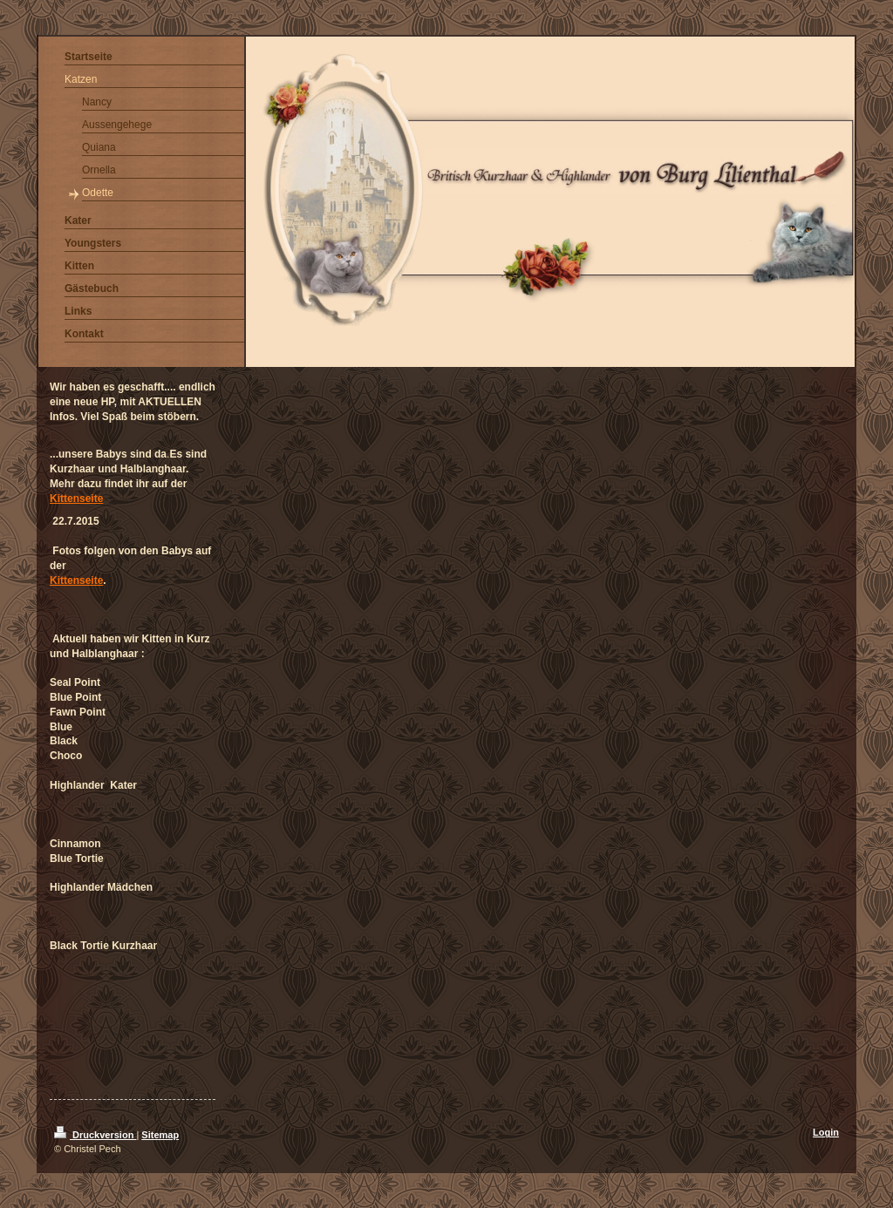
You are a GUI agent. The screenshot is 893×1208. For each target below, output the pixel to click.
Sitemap (160, 1135)
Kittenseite (76, 498)
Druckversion (95, 1135)
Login (826, 1132)
